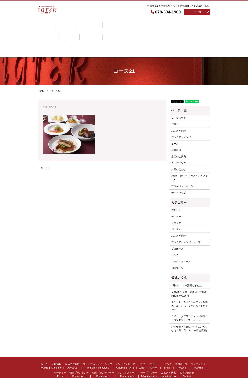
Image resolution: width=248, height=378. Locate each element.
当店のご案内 (83, 23)
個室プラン (177, 254)
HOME (41, 77)
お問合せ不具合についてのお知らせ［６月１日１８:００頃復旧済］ (189, 315)
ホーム (45, 23)
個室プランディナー (164, 31)
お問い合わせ (98, 39)
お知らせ (176, 196)
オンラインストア (147, 23)
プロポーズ (67, 31)
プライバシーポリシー (183, 172)
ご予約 (197, 12)
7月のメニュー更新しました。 (187, 271)
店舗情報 (63, 23)
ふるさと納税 (75, 39)
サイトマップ (178, 179)
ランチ (168, 23)
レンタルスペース (193, 31)
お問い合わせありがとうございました (189, 164)
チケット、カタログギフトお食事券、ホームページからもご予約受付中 (189, 292)
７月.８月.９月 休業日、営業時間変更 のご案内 (188, 280)
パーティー (110, 31)
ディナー (186, 23)
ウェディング (88, 31)
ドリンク (47, 31)
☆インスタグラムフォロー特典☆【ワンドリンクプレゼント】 (189, 304)
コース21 (45, 154)
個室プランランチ (134, 31)
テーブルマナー (50, 39)
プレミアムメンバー (182, 123)
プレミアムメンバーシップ (114, 23)
